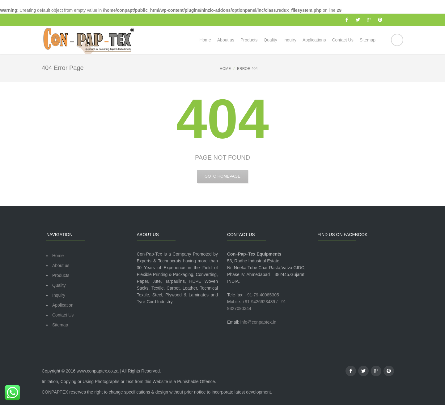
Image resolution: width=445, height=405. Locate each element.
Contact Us (63, 314)
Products (60, 275)
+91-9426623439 (258, 301)
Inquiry (58, 295)
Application (63, 305)
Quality (59, 285)
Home (225, 69)
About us (60, 265)
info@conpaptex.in (258, 322)
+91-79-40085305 (262, 294)
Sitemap (60, 324)
